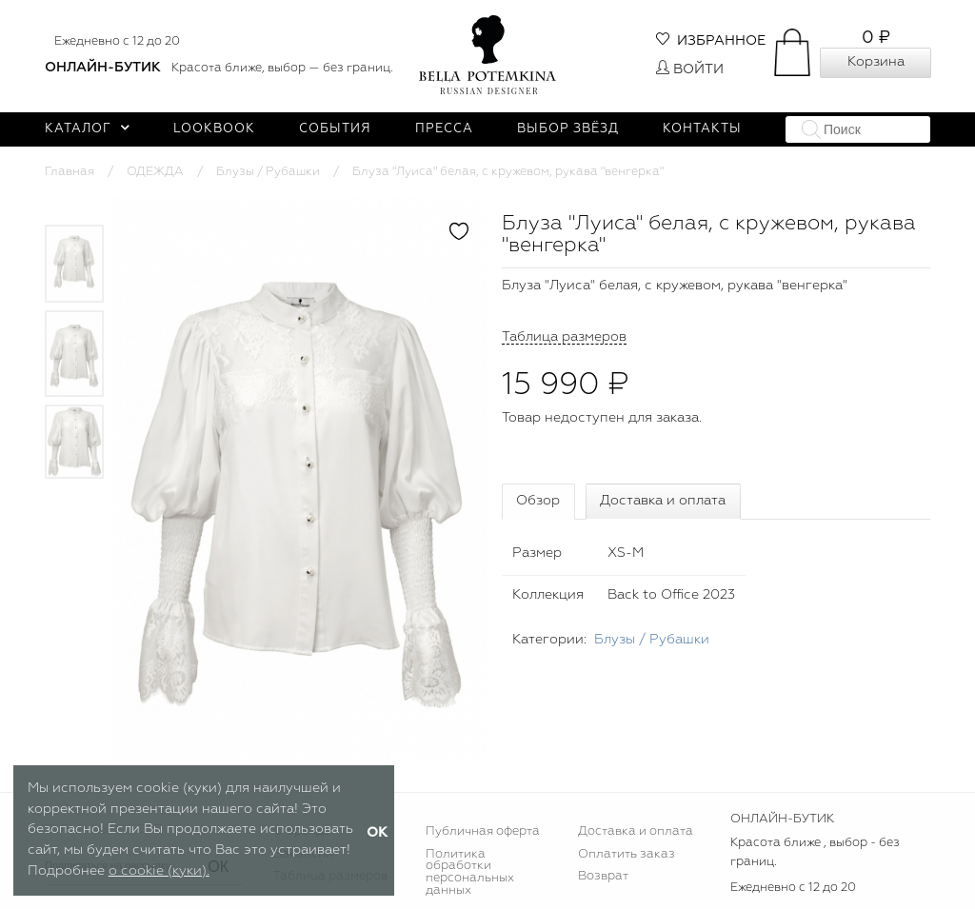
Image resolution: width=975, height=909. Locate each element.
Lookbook (214, 129)
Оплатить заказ (626, 854)
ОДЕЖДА (155, 172)
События (335, 129)
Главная (69, 172)
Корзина (876, 62)
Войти (690, 69)
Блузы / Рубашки (268, 172)
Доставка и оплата (663, 500)
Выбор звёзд (568, 129)
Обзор (538, 500)
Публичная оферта (483, 831)
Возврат (603, 876)
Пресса (444, 129)
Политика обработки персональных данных (470, 873)
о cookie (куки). (159, 871)
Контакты (702, 129)
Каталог (87, 129)
